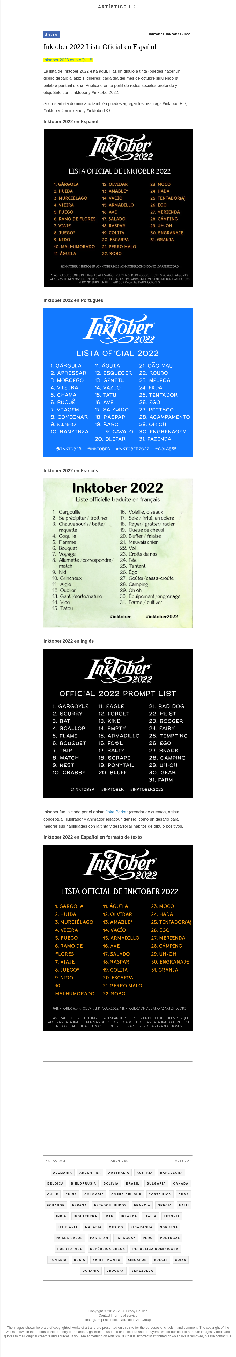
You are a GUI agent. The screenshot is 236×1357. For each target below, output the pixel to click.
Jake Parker (117, 812)
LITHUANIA (68, 1227)
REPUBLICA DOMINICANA (155, 1248)
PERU (148, 1238)
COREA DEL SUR (126, 1194)
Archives (119, 1160)
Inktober (156, 34)
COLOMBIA (94, 1194)
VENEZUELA (142, 1270)
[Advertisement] (118, 1106)
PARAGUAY (126, 1238)
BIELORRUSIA (84, 1183)
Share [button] (51, 35)
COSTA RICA (160, 1194)
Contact (104, 1315)
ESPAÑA (79, 1205)
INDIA (61, 1216)
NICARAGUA (142, 1227)
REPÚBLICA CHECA (107, 1248)
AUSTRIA (145, 1172)
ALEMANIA (62, 1172)
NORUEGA (169, 1227)
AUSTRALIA (118, 1172)
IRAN (109, 1216)
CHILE (52, 1194)
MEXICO (116, 1227)
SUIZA (180, 1259)
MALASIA (93, 1227)
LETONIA (172, 1216)
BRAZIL (132, 1183)
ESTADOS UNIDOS (110, 1205)
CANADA (181, 1183)
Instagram (54, 1160)
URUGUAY (115, 1270)
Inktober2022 (178, 34)
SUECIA (161, 1259)
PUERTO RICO (70, 1248)
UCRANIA (91, 1270)
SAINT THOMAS (107, 1259)
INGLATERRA (85, 1216)
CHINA (71, 1194)
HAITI (184, 1205)
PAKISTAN (99, 1238)
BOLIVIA (111, 1183)
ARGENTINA (90, 1172)
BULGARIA (156, 1183)
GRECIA (165, 1205)
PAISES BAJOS (69, 1238)
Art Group (143, 1320)
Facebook (182, 1160)
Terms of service (125, 1315)
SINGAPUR (137, 1259)
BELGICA (55, 1183)
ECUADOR (56, 1205)
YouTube (127, 1320)
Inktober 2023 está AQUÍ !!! (68, 60)
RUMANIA (58, 1259)
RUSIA (79, 1259)
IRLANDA (129, 1216)
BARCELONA (171, 1172)
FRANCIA (142, 1205)
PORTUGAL (170, 1238)
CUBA (184, 1194)
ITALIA (150, 1216)
